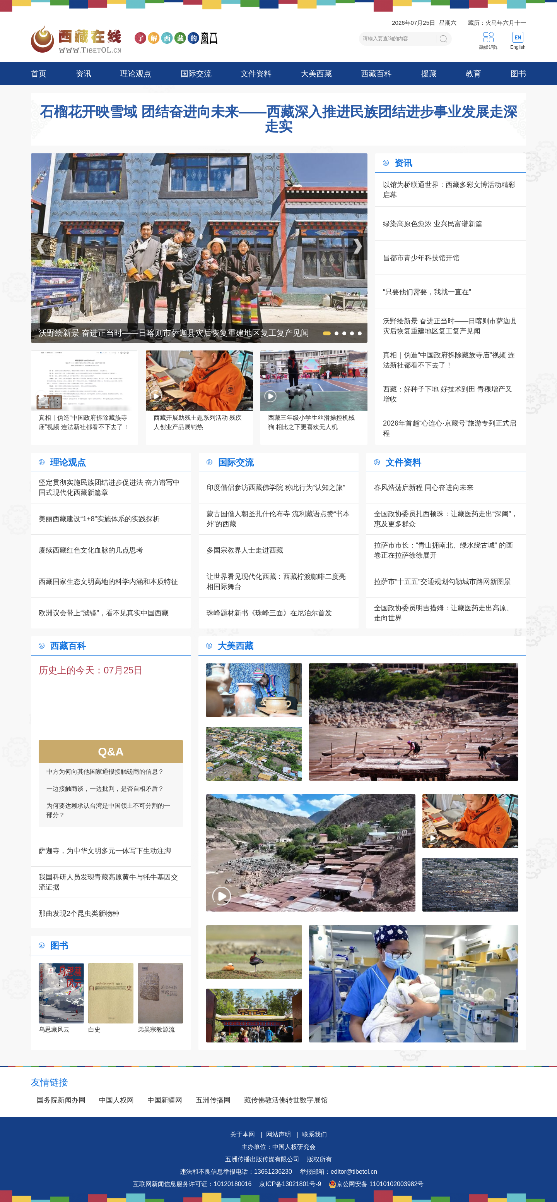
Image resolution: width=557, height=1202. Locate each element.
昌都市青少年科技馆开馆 (421, 258)
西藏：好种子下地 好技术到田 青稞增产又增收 (447, 394)
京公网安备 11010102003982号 (376, 1184)
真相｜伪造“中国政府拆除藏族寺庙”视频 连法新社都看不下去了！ (449, 360)
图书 (518, 73)
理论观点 (135, 73)
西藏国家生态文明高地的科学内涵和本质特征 (108, 582)
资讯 (83, 73)
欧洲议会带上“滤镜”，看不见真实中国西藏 (104, 613)
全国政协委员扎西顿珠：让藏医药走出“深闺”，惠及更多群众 (446, 519)
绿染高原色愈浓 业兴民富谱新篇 (432, 224)
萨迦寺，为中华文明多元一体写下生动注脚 (105, 851)
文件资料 (256, 73)
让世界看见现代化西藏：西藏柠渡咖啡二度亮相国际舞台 (276, 582)
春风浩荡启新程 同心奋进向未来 (423, 487)
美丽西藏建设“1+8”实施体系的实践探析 (99, 519)
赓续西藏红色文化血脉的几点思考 (91, 550)
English (517, 47)
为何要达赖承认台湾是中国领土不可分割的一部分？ (108, 822)
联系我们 (314, 1134)
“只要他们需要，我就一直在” (427, 292)
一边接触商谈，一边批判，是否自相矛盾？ (105, 800)
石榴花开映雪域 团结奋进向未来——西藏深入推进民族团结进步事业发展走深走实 (278, 119)
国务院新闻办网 (61, 1100)
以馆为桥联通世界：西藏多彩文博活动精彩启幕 (449, 190)
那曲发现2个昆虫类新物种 (79, 913)
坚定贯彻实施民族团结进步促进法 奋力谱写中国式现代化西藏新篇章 (109, 487)
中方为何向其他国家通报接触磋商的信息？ (105, 783)
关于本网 (242, 1134)
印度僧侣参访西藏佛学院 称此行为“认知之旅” (276, 487)
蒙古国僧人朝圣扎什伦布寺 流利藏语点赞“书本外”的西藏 (278, 519)
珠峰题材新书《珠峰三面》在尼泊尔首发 (269, 613)
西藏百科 (376, 73)
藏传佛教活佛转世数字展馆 (286, 1100)
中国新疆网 (164, 1100)
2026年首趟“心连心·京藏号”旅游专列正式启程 (449, 428)
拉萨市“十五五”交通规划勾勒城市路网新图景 (442, 582)
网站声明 (278, 1134)
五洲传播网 (213, 1100)
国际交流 (196, 73)
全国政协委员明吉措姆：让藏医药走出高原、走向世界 (443, 613)
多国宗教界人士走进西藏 (245, 550)
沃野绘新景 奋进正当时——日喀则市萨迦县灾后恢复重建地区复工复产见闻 (450, 326)
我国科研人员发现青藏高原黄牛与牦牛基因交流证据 (108, 882)
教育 (473, 73)
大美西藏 (316, 73)
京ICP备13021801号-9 (290, 1184)
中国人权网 (116, 1100)
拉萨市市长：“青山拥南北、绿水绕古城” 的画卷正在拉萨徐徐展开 (443, 550)
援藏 (429, 73)
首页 (38, 73)
